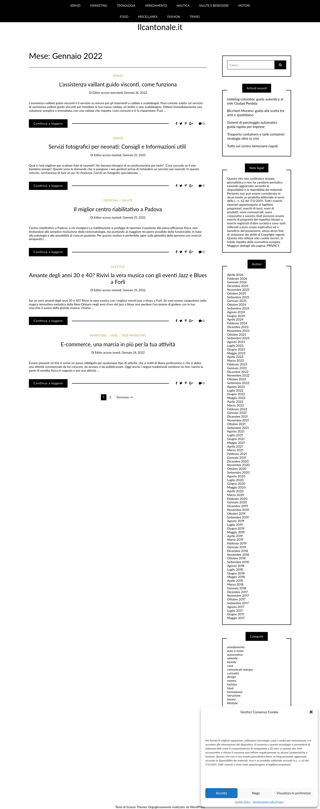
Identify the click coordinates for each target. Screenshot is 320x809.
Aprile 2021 (235, 446)
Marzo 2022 (235, 405)
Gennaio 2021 (236, 457)
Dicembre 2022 (237, 372)
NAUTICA (183, 5)
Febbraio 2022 (237, 409)
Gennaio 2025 (237, 301)
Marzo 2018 (235, 584)
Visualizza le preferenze (294, 793)
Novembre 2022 (238, 375)
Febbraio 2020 (237, 498)
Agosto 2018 (235, 566)
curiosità (233, 673)
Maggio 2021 (236, 442)
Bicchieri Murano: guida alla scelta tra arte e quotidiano (255, 113)
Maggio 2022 (236, 398)
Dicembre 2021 (237, 416)
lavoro (231, 699)
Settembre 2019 (238, 517)
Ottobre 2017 (236, 599)
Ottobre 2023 (236, 334)
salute (127, 200)
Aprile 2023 (235, 357)
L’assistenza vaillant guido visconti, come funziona (118, 84)
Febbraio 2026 (237, 278)
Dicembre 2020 (238, 461)
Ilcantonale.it (160, 27)
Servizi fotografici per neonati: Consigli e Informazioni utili (117, 146)
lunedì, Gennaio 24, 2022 (128, 352)
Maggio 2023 (236, 353)
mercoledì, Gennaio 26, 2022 (128, 92)
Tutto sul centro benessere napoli (252, 146)
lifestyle (118, 267)
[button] (311, 712)
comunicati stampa (240, 669)
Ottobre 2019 (236, 513)
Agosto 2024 (236, 312)
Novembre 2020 (238, 465)
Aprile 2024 (235, 319)
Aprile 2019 (235, 536)
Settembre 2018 (238, 562)
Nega (256, 793)
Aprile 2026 (235, 275)
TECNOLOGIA (126, 5)
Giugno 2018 (236, 573)
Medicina (111, 200)
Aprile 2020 (235, 491)
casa (230, 666)
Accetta (221, 793)
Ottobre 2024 (236, 304)
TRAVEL (195, 16)
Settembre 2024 (238, 308)
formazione (234, 692)
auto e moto (235, 651)
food (230, 688)
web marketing (134, 335)
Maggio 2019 (236, 532)
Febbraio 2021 (237, 454)
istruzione (233, 695)
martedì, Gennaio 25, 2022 (129, 155)
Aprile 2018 (235, 580)
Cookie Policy (243, 801)
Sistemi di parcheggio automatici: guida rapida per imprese (252, 124)
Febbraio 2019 (237, 543)
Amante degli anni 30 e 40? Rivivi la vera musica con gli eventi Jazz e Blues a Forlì (118, 278)
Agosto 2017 (235, 607)
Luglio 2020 (235, 480)
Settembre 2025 (238, 297)
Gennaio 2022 (237, 412)
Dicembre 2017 (237, 592)
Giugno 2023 (236, 349)
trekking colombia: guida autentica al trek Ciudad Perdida (255, 101)
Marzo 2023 (235, 360)
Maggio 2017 (236, 618)
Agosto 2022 (236, 387)
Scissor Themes (136, 807)
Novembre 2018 (238, 554)
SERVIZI (75, 5)
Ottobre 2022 (236, 379)
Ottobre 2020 (236, 468)
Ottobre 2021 (236, 424)
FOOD (124, 16)
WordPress (197, 807)
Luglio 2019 (235, 524)
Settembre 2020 (238, 472)
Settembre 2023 (238, 338)
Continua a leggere (48, 123)
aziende (232, 658)
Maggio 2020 (236, 487)
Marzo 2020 (235, 495)
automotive (235, 654)
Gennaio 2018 (236, 588)
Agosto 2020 (236, 476)
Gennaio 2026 (237, 282)
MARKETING (98, 5)
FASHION (173, 16)
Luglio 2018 (235, 569)
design (231, 677)
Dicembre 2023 (237, 327)
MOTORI (244, 5)
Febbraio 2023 (237, 364)
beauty (231, 662)
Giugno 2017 (235, 614)
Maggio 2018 (236, 577)
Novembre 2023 (238, 331)
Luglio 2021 (235, 435)
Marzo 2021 (235, 450)
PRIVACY (273, 245)
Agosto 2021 (235, 431)
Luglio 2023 (235, 345)
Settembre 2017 (238, 603)
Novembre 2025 (238, 289)
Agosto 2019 (235, 521)
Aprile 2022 (235, 401)
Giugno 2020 (236, 483)
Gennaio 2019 (236, 547)
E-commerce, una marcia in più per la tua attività (118, 344)
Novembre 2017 (238, 595)
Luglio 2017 (235, 610)
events (231, 680)
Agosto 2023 (236, 342)
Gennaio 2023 (237, 368)
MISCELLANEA (148, 16)
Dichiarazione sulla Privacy (268, 801)
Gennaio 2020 (237, 502)
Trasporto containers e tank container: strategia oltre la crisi (256, 136)
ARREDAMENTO (156, 5)
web (114, 335)
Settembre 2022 (238, 383)
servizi (118, 76)
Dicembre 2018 (237, 551)
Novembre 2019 (238, 510)
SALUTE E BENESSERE (214, 5)
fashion (232, 684)
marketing (98, 335)
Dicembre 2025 (237, 286)
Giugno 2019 (235, 528)
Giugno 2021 (236, 439)
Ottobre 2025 (236, 293)
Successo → (124, 397)
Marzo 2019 (235, 539)
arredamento (236, 647)
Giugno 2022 (236, 394)
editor (96, 92)
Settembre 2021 (238, 428)
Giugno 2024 (236, 316)
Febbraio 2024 (237, 323)
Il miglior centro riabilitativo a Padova (118, 209)
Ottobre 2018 (236, 558)
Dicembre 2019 (237, 506)
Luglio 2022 (235, 390)
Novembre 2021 (238, 420)
